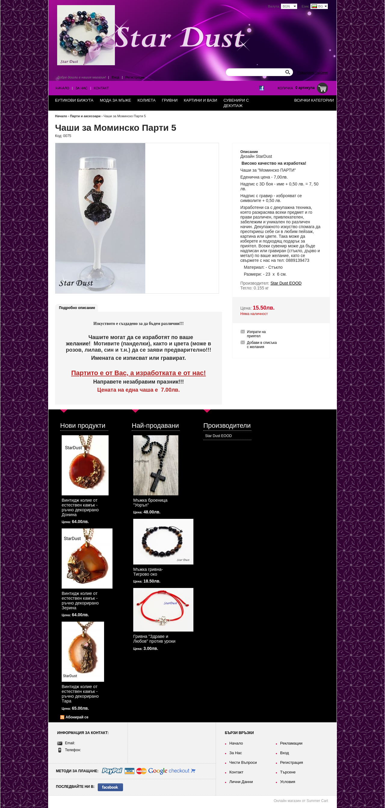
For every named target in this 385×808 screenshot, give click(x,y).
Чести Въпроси (243, 762)
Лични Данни (241, 781)
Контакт (101, 88)
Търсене (287, 772)
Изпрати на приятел (256, 334)
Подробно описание (77, 308)
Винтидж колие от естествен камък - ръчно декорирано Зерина (80, 600)
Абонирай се (77, 717)
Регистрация (135, 77)
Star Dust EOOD (218, 436)
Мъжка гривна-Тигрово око (148, 572)
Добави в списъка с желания (262, 345)
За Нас (81, 88)
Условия (287, 781)
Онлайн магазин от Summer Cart (301, 801)
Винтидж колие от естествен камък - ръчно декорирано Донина (80, 507)
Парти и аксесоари (85, 116)
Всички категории (314, 100)
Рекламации (291, 743)
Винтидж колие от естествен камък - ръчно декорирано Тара (80, 693)
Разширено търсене (312, 72)
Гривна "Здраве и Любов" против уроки (154, 639)
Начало (62, 88)
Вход (115, 77)
